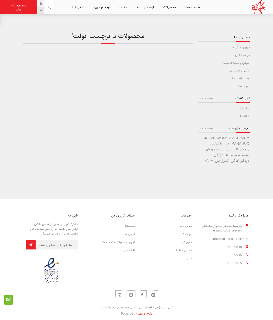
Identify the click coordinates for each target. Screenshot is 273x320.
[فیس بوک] (142, 294)
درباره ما (187, 258)
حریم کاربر (186, 242)
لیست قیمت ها (241, 78)
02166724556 (234, 263)
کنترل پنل (222, 161)
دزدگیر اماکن (242, 55)
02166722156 (234, 255)
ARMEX (244, 116)
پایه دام (220, 149)
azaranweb (145, 313)
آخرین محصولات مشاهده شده (117, 242)
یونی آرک (208, 161)
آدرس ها (130, 234)
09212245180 (234, 247)
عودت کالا (186, 234)
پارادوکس (244, 108)
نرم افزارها (244, 86)
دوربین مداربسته (240, 47)
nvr (204, 138)
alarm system (239, 138)
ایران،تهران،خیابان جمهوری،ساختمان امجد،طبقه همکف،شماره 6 (222, 228)
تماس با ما (186, 226)
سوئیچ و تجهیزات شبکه (236, 63)
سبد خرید (18, 7)
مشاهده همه (206, 98)
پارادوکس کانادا (241, 149)
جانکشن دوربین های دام (237, 155)
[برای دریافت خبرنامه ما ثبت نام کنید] (57, 244)
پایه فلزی (210, 149)
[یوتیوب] (131, 294)
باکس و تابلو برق (240, 70)
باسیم (226, 144)
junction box (218, 138)
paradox (240, 144)
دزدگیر (218, 155)
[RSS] (119, 294)
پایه (228, 149)
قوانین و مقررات (182, 250)
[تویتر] (153, 294)
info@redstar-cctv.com (227, 239)
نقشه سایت (128, 250)
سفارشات (129, 226)
